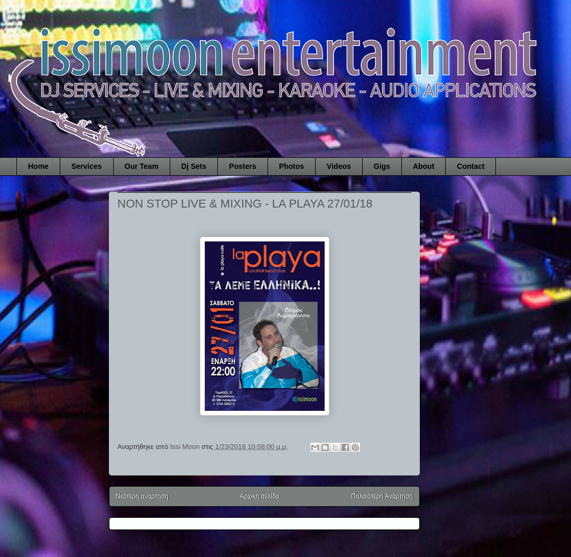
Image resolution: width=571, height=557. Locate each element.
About (423, 166)
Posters (242, 166)
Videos (339, 166)
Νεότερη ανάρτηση (142, 496)
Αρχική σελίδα (260, 496)
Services (86, 166)
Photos (291, 166)
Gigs (382, 166)
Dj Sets (193, 166)
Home (38, 166)
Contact (470, 166)
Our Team (142, 166)
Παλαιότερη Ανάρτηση (382, 496)
